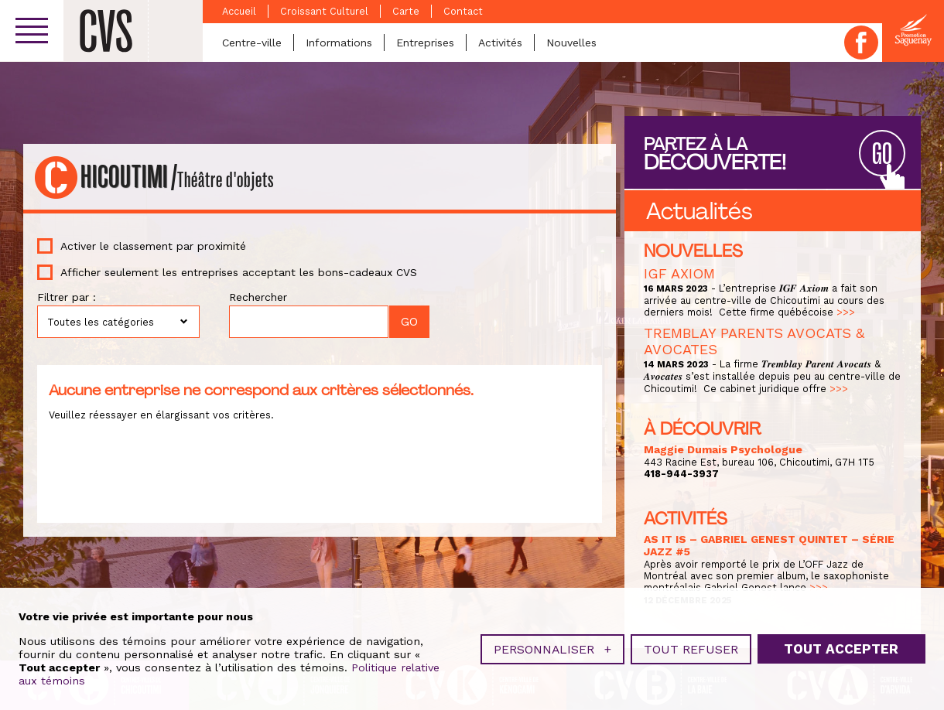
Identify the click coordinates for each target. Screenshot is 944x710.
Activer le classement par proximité (153, 246)
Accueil (239, 11)
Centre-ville (252, 42)
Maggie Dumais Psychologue (723, 449)
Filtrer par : (66, 297)
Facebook (861, 43)
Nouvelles (571, 42)
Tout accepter (841, 645)
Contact (463, 11)
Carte (405, 11)
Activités (500, 42)
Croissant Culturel (324, 11)
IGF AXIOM (679, 273)
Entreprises (425, 42)
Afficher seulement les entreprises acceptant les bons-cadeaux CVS (238, 272)
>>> (845, 312)
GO (882, 154)
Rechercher (258, 297)
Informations (339, 42)
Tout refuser (691, 645)
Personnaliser (552, 645)
